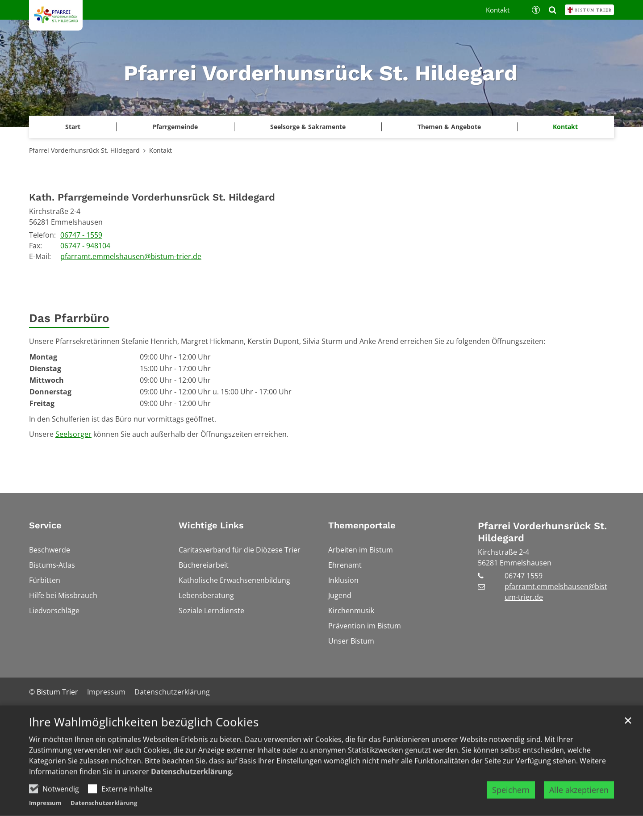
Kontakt (565, 126)
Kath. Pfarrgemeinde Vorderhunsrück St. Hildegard (152, 197)
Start (72, 126)
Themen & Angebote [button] (449, 126)
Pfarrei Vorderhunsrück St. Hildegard (84, 150)
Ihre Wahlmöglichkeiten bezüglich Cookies (144, 728)
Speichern (511, 796)
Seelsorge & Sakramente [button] (308, 126)
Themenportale (362, 525)
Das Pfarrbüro (69, 318)
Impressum (45, 809)
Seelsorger (73, 434)
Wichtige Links (211, 525)
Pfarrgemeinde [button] (175, 126)
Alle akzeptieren (579, 796)
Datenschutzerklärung (191, 778)
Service (45, 525)
